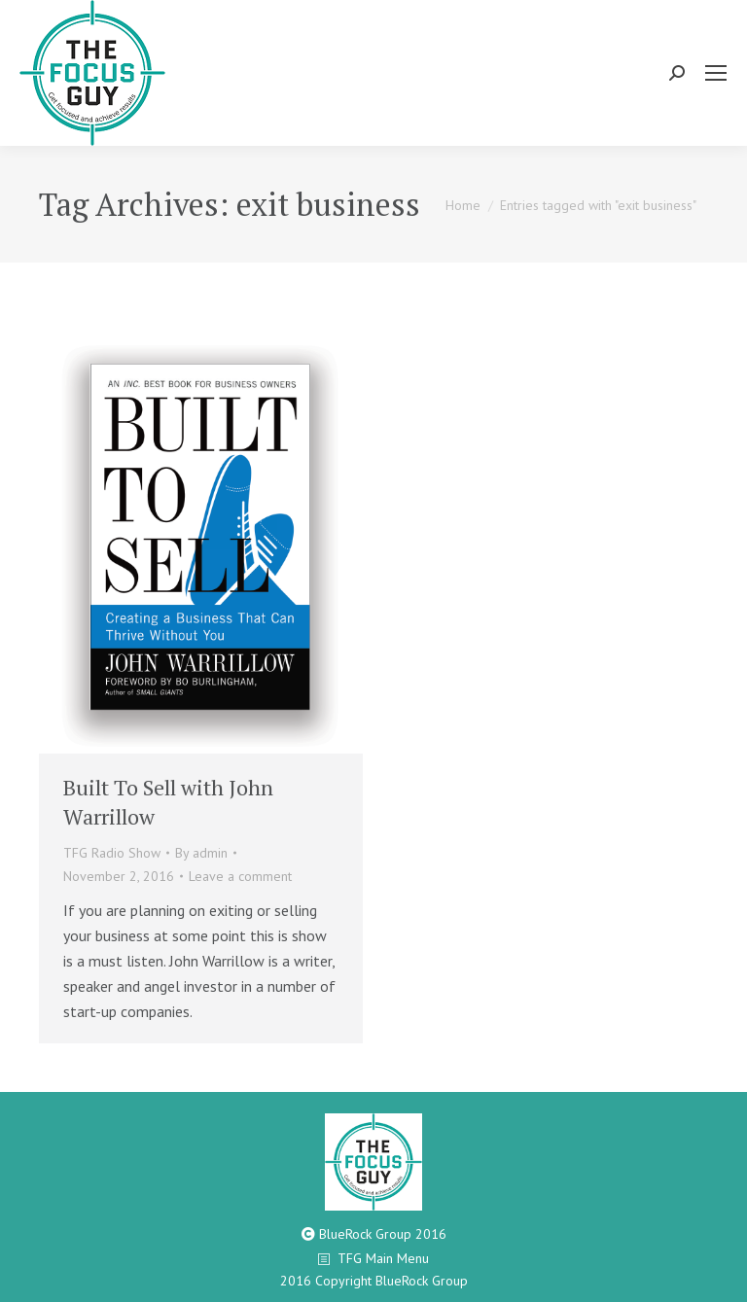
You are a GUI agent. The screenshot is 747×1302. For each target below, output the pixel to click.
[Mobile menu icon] (716, 73)
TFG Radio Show (111, 853)
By (201, 853)
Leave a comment (240, 876)
